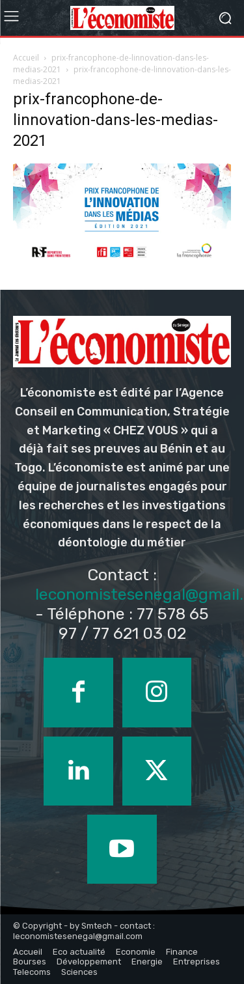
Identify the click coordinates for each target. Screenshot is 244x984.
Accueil (26, 57)
